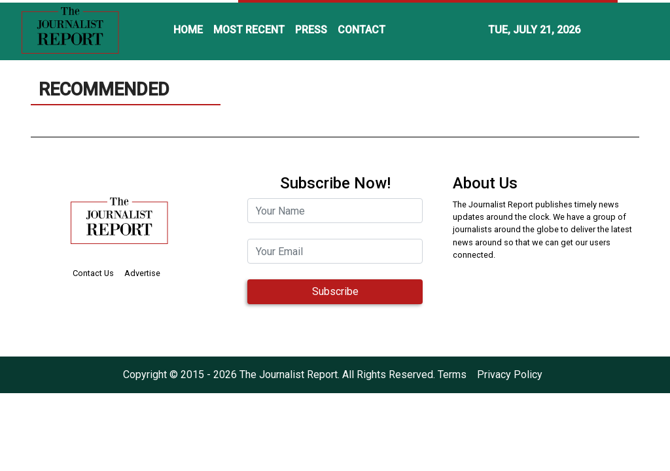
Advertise (142, 273)
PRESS (311, 30)
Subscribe (335, 291)
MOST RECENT (249, 30)
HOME (188, 30)
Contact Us (93, 273)
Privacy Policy (509, 374)
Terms (452, 374)
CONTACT (361, 30)
